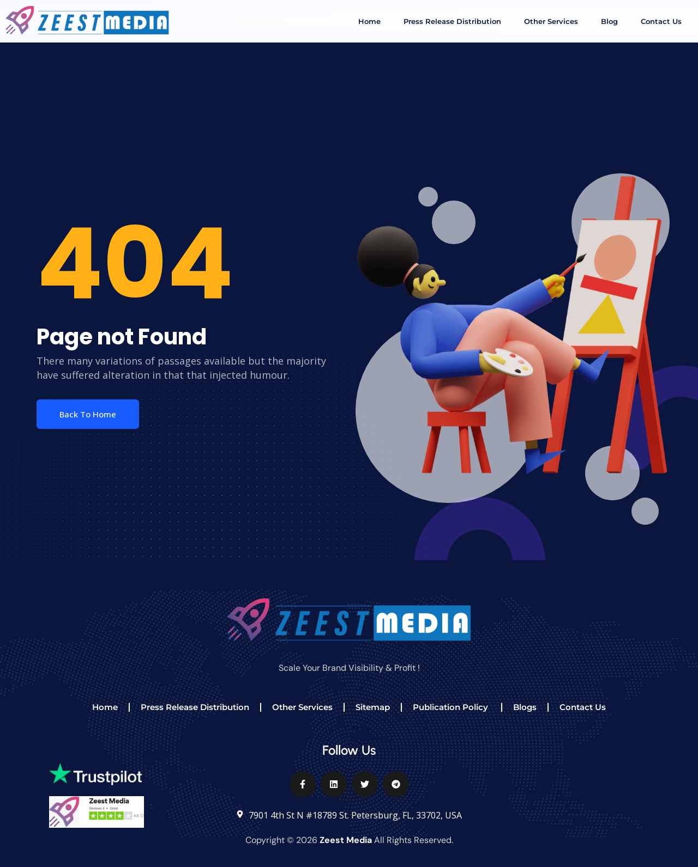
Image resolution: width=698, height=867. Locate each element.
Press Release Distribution (452, 21)
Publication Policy (451, 707)
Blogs (525, 707)
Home (369, 21)
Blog (609, 21)
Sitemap (373, 707)
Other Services (551, 21)
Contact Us (661, 21)
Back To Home (87, 414)
